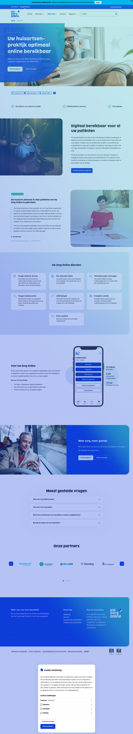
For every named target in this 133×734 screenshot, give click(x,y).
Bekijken (98, 2)
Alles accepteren (48, 726)
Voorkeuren (46, 704)
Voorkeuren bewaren (48, 721)
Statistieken (46, 708)
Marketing (45, 713)
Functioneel (47, 700)
